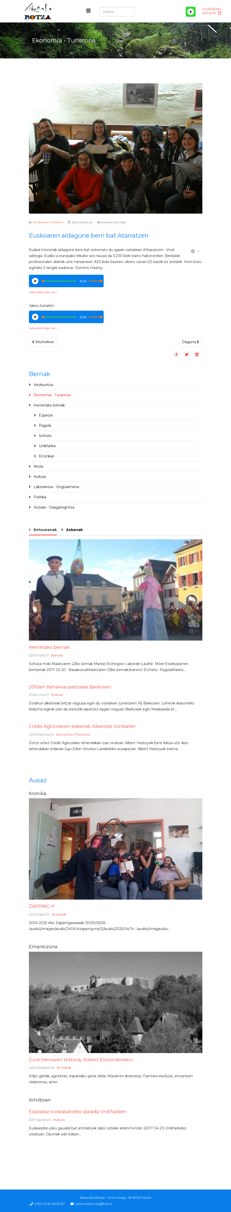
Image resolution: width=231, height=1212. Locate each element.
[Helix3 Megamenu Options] (88, 11)
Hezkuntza (43, 385)
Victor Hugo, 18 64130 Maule (129, 1198)
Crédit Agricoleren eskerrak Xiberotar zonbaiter (82, 726)
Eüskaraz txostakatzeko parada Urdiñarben (78, 1111)
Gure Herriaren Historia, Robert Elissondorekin (81, 1060)
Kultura (39, 476)
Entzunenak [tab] (45, 530)
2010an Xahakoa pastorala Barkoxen (70, 687)
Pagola (44, 425)
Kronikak (59, 914)
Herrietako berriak (49, 405)
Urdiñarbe (47, 446)
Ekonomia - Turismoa (52, 395)
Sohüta (44, 435)
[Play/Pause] (190, 11)
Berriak (57, 655)
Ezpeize (45, 415)
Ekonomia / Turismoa (48, 222)
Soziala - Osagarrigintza (53, 507)
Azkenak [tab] (74, 530)
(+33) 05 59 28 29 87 (49, 1204)
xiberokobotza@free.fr (93, 1204)
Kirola (38, 466)
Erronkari (46, 456)
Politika (39, 497)
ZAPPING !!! (41, 906)
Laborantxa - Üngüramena (56, 487)
